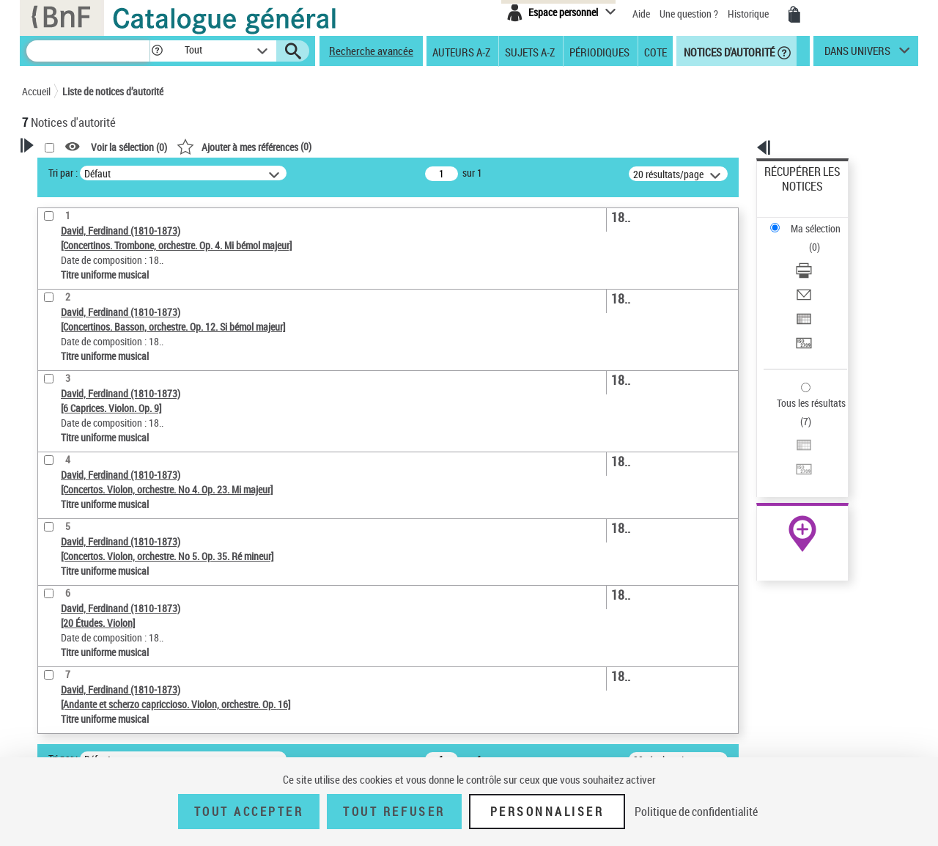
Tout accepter (249, 811)
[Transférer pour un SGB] (822, 273)
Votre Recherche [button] (82, 170)
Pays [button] (48, 447)
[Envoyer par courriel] (822, 238)
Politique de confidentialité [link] (696, 811)
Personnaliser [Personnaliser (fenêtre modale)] (547, 811)
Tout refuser (394, 811)
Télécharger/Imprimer (810, 220)
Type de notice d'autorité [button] (92, 355)
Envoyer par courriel (807, 238)
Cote (655, 51)
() (432, 146)
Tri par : (251, 173)
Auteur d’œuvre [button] (71, 520)
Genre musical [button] (69, 496)
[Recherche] (87, 51)
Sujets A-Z (530, 51)
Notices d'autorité (728, 51)
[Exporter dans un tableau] (822, 256)
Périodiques (599, 51)
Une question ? (689, 14)
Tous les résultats (801, 313)
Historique (749, 14)
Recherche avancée (371, 50)
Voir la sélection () (317, 147)
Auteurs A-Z (461, 51)
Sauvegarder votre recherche (113, 300)
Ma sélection (792, 195)
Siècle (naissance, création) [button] (99, 471)
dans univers (857, 54)
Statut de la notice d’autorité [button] (101, 423)
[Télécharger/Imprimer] (822, 220)
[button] (156, 51)
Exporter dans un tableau (818, 255)
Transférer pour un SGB (814, 273)
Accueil (36, 91)
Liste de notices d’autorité (112, 91)
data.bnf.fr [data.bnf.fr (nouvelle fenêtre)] (755, 449)
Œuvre (56, 379)
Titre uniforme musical (96, 401)
